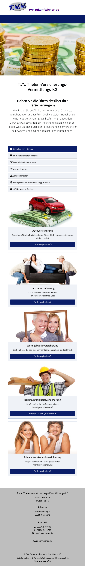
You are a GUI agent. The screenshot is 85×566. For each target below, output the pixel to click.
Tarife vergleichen (42, 243)
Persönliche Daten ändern (24, 163)
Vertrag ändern (20, 169)
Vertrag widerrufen (42, 561)
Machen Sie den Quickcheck (42, 412)
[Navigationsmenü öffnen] (9, 19)
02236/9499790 (44, 526)
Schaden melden (20, 175)
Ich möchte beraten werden (25, 156)
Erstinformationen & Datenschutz (30, 558)
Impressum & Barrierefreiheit (56, 558)
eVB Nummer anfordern (23, 187)
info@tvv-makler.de (44, 533)
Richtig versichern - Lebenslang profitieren (31, 181)
